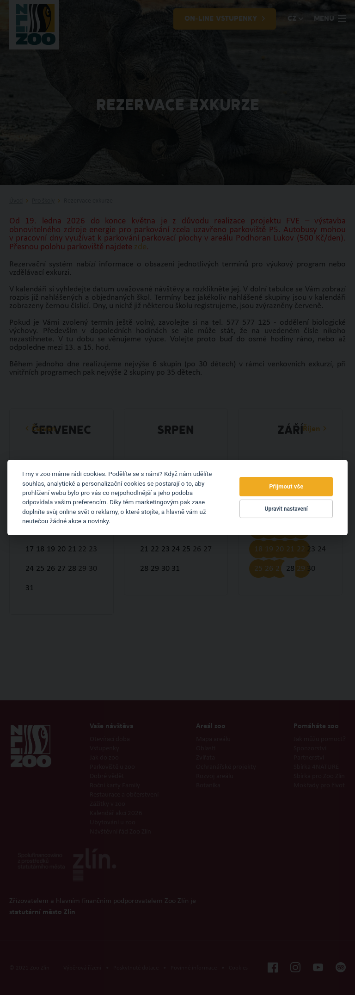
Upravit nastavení (286, 509)
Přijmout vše (286, 486)
